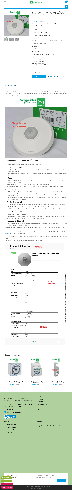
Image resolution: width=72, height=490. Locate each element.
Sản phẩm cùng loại (12, 355)
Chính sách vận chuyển (10, 427)
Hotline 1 (8, 484)
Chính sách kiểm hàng (10, 429)
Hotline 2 (8, 487)
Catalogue (40, 401)
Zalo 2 (7, 481)
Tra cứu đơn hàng (42, 404)
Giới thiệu (40, 399)
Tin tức (39, 406)
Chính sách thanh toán (10, 424)
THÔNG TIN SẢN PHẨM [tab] (10, 85)
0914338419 (53, 76)
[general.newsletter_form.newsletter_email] (36, 481)
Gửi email (61, 480)
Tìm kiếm (33, 488)
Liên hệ (39, 409)
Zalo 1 (7, 477)
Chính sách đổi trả (9, 432)
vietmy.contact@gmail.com (14, 412)
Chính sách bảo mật (10, 435)
